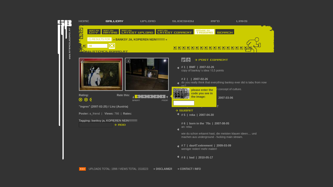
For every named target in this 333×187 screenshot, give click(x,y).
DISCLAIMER (164, 169)
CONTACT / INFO (190, 169)
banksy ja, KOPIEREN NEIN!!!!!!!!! (114, 120)
